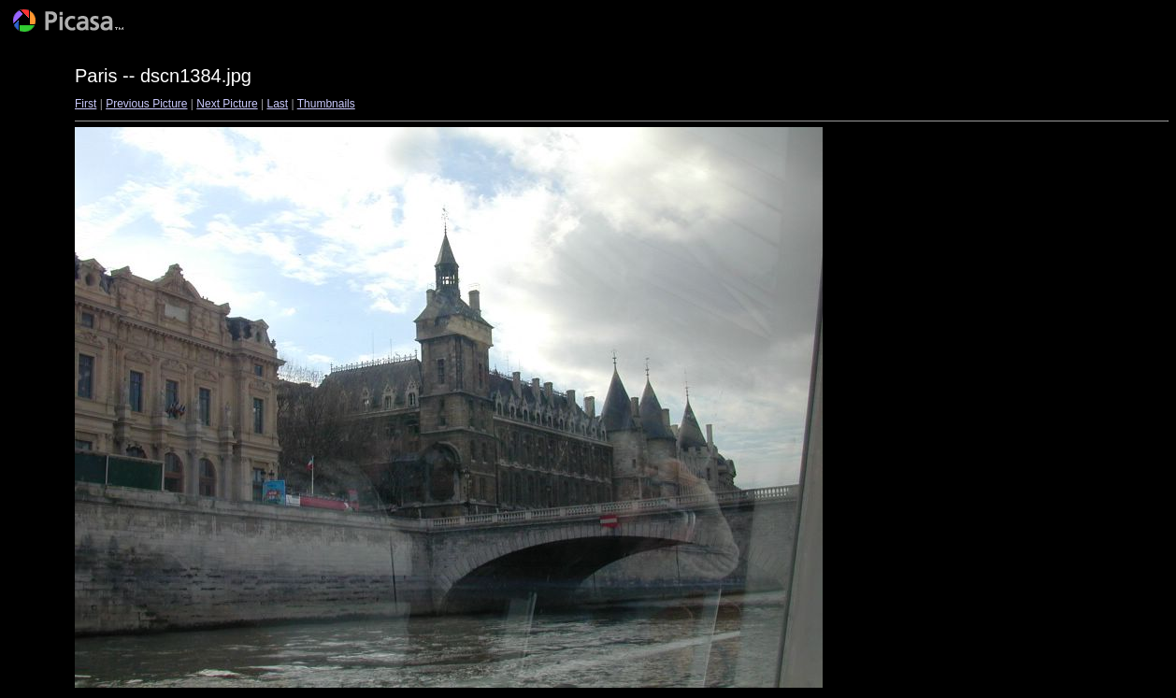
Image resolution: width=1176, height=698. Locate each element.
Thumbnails (326, 103)
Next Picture (226, 103)
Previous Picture (146, 103)
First (85, 103)
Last (277, 103)
